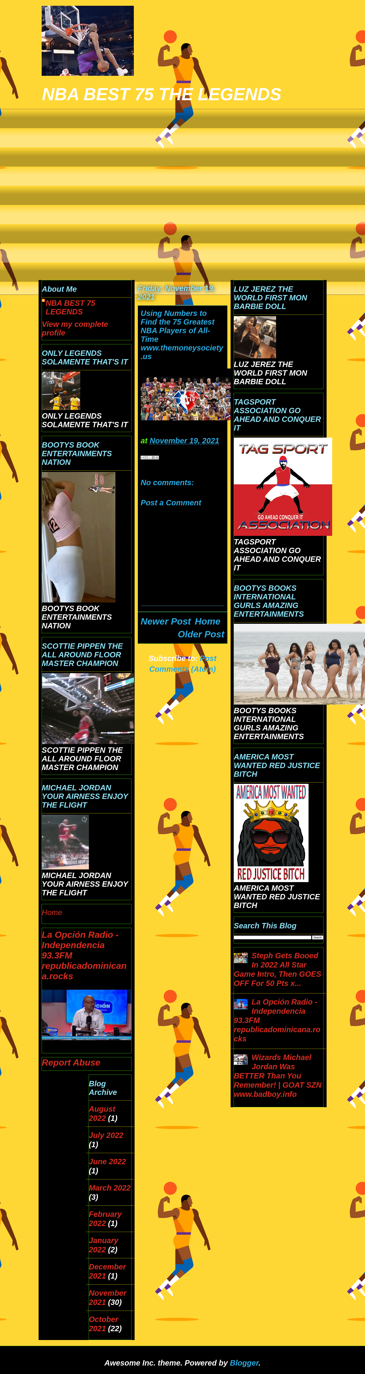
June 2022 (107, 1161)
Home (207, 621)
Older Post (201, 634)
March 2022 (110, 1188)
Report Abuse (71, 1062)
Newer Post (166, 621)
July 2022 (106, 1135)
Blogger (244, 1363)
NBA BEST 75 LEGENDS (70, 307)
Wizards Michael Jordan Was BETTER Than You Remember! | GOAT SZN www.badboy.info (278, 1075)
